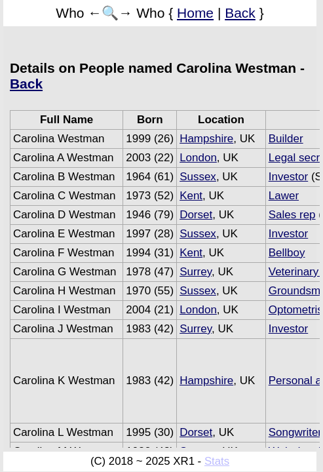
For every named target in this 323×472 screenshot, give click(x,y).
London (198, 157)
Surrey (196, 272)
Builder (286, 138)
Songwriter (295, 432)
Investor (288, 176)
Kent (191, 195)
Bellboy (287, 252)
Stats (216, 461)
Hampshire (206, 138)
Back (240, 12)
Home (195, 12)
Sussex (198, 176)
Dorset (196, 214)
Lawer (284, 195)
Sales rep (292, 214)
